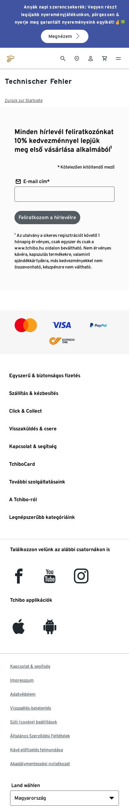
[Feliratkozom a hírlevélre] (47, 218)
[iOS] (18, 630)
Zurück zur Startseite (23, 100)
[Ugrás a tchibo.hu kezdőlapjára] (11, 58)
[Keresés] (63, 58)
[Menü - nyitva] (118, 58)
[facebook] (18, 579)
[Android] (50, 630)
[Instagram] (81, 579)
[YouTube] (50, 579)
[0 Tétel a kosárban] (104, 58)
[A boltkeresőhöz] (77, 58)
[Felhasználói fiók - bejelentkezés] (91, 58)
